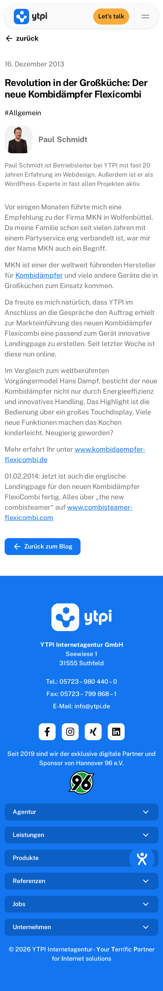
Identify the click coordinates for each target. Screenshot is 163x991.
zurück (21, 38)
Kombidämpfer (39, 275)
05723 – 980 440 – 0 (88, 681)
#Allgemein (23, 113)
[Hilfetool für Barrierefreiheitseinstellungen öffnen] (142, 859)
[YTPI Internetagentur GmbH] (30, 16)
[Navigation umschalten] (146, 16)
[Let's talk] (111, 16)
